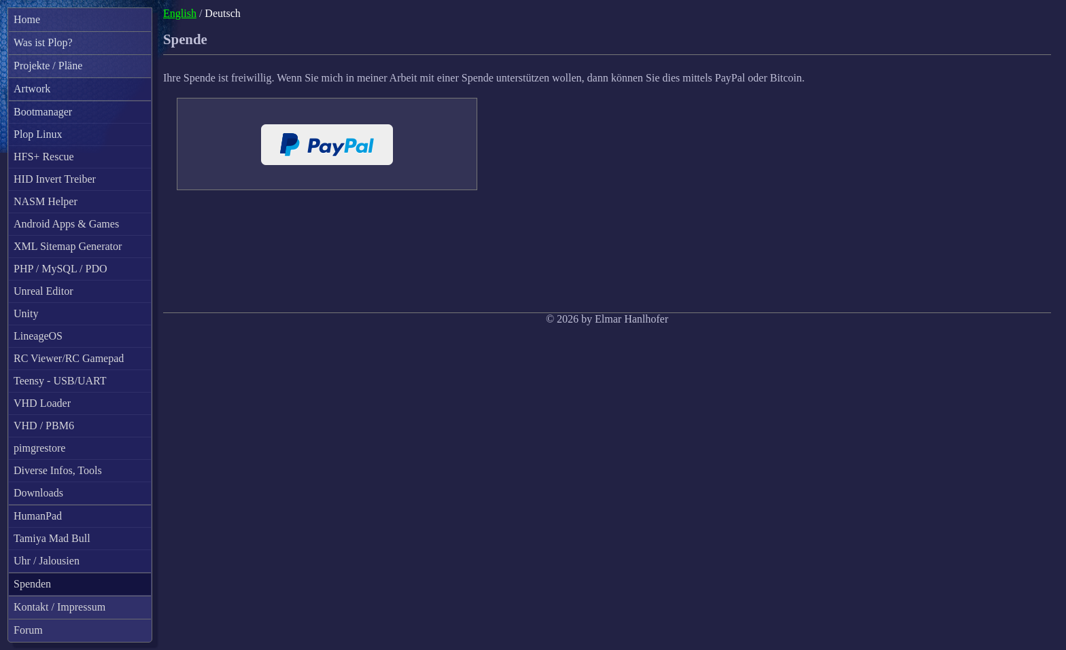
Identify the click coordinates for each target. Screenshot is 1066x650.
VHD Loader (42, 403)
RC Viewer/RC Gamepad (69, 358)
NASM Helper (46, 201)
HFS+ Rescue (44, 156)
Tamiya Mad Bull (52, 538)
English (179, 13)
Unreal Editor (43, 291)
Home (27, 19)
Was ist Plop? (43, 42)
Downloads (38, 493)
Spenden (32, 584)
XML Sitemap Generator (68, 246)
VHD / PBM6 (44, 425)
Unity (26, 313)
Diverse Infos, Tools (58, 470)
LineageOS (38, 336)
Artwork (32, 88)
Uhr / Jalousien (47, 560)
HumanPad (38, 516)
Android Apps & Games (66, 224)
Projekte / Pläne (48, 65)
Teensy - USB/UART (60, 380)
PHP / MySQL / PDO (60, 268)
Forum (28, 630)
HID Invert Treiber (55, 179)
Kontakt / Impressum (59, 607)
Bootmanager (43, 112)
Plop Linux (38, 134)
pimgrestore (39, 448)
